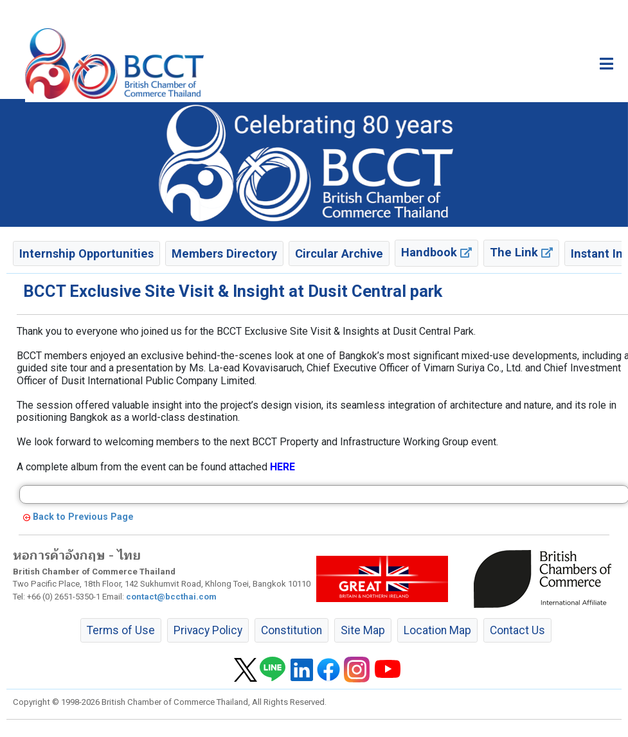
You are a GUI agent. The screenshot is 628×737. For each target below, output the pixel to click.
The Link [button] (521, 252)
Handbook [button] (436, 252)
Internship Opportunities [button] (86, 253)
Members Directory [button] (224, 253)
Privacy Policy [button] (208, 630)
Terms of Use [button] (121, 630)
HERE (282, 467)
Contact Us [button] (517, 630)
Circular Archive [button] (339, 253)
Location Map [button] (437, 630)
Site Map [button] (363, 630)
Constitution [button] (291, 630)
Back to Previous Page (83, 516)
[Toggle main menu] (606, 64)
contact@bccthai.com (171, 596)
